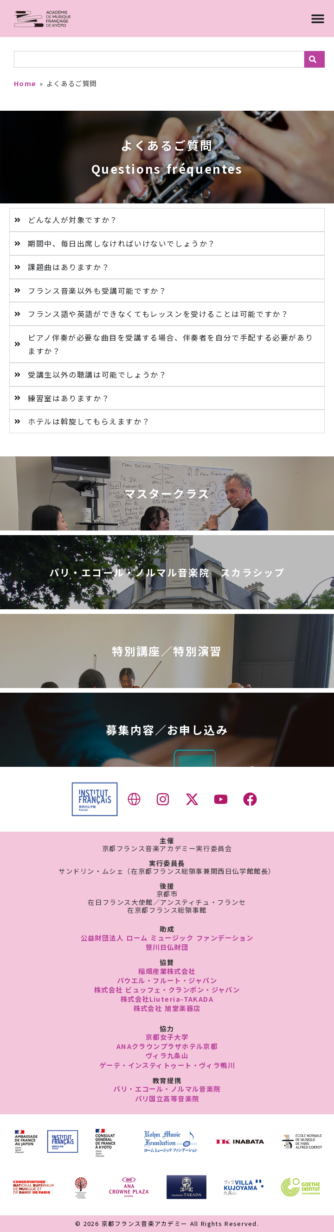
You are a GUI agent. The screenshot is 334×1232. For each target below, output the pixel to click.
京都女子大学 (167, 1037)
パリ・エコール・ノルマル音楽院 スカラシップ (167, 572)
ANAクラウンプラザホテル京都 (167, 1046)
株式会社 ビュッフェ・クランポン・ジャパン (167, 989)
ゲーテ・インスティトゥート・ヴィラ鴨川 (167, 1065)
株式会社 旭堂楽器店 (167, 1008)
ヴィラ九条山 (167, 1055)
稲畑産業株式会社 (167, 971)
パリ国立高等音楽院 (167, 1098)
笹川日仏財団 (167, 947)
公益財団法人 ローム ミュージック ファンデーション (167, 937)
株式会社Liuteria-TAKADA (167, 999)
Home (25, 83)
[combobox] (159, 59)
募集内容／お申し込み (167, 729)
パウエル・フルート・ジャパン (167, 980)
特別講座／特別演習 (167, 651)
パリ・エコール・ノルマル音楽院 (167, 1088)
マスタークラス (167, 493)
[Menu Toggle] (318, 18)
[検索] (314, 59)
